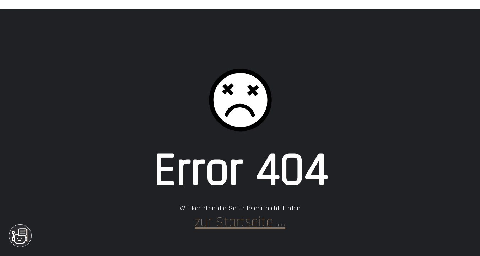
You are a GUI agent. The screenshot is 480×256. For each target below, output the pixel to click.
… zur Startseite (240, 222)
